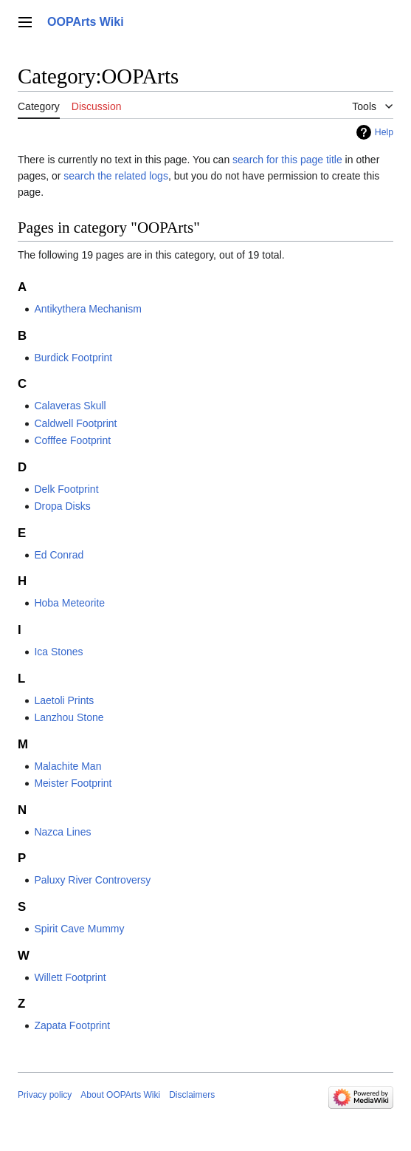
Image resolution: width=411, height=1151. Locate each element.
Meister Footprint (72, 783)
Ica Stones (58, 652)
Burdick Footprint (73, 357)
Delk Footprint (66, 489)
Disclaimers (192, 1095)
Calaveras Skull (70, 405)
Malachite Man (67, 766)
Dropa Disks (62, 506)
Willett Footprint (70, 977)
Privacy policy (45, 1095)
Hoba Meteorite (69, 603)
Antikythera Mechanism (88, 309)
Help (384, 132)
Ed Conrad (58, 555)
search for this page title (287, 159)
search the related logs (115, 176)
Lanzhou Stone (68, 717)
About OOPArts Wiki (120, 1095)
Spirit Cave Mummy (79, 929)
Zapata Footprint (72, 1025)
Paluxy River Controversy (92, 880)
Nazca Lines (62, 832)
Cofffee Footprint (72, 440)
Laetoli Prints (64, 700)
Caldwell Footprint (75, 423)
